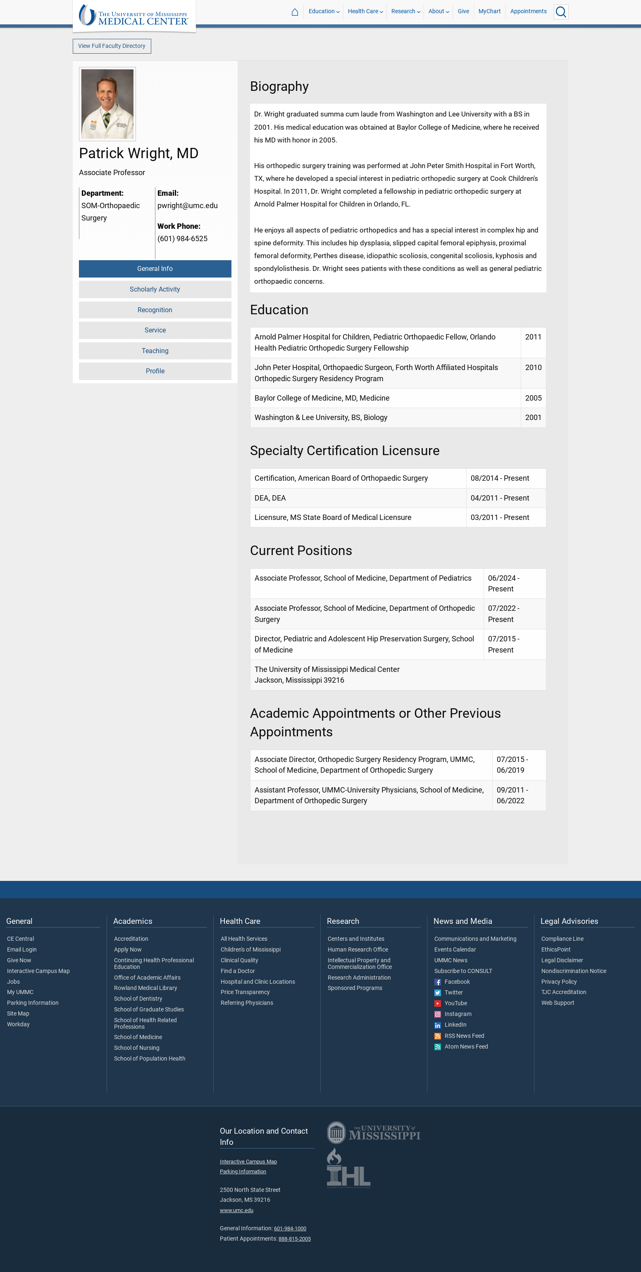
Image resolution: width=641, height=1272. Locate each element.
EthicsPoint (556, 950)
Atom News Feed (461, 1047)
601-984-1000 (290, 1228)
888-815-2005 (295, 1239)
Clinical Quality (239, 960)
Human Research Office (358, 950)
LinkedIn (450, 1025)
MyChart (490, 11)
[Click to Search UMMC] (561, 12)
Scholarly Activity (155, 289)
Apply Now (128, 950)
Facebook (452, 982)
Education (322, 11)
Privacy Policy (559, 982)
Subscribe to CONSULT (463, 971)
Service (155, 330)
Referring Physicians (247, 1003)
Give (463, 11)
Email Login (22, 950)
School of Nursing (137, 1048)
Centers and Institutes (356, 939)
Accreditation (131, 939)
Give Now (19, 960)
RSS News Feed (459, 1036)
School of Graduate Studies (149, 1009)
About (436, 11)
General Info (155, 269)
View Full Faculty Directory (111, 46)
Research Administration (359, 978)
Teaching (155, 351)
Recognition (155, 310)
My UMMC (20, 992)
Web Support (557, 1003)
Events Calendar (455, 950)
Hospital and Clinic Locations (258, 982)
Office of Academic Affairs (147, 978)
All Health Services (244, 939)
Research (403, 11)
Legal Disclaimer (562, 960)
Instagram (453, 1014)
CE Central (20, 939)
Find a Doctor (238, 971)
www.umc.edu (236, 1210)
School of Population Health (150, 1059)
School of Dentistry (138, 999)
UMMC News (450, 960)
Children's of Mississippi (251, 950)
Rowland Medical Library (145, 988)
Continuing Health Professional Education (154, 964)
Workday (18, 1024)
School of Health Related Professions (145, 1023)
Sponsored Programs (355, 988)
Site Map (18, 1014)
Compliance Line (562, 939)
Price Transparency (245, 992)
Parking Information (33, 1003)
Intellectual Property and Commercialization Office (360, 964)
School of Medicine (138, 1037)
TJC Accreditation (563, 992)
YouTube (450, 1003)
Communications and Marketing (475, 939)
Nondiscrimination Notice (573, 971)
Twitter (448, 993)
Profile (155, 371)
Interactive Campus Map (38, 971)
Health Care (363, 11)
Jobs (13, 982)
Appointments (528, 11)
